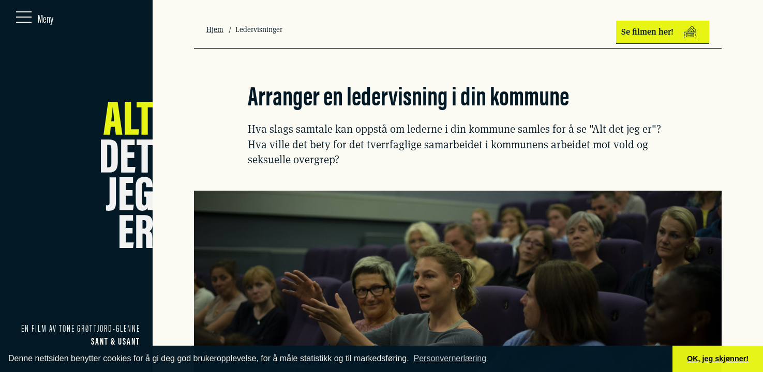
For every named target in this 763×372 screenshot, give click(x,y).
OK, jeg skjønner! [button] (718, 358)
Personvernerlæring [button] (450, 358)
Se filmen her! (658, 32)
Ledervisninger (258, 29)
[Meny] (34, 16)
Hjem (214, 29)
